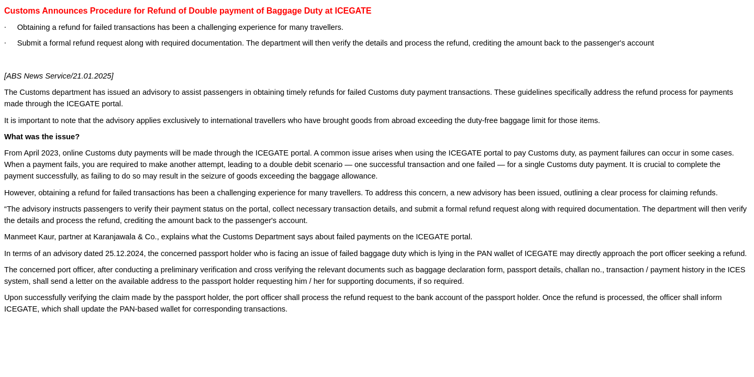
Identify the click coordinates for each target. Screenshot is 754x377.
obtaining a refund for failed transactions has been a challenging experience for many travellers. (200, 192)
